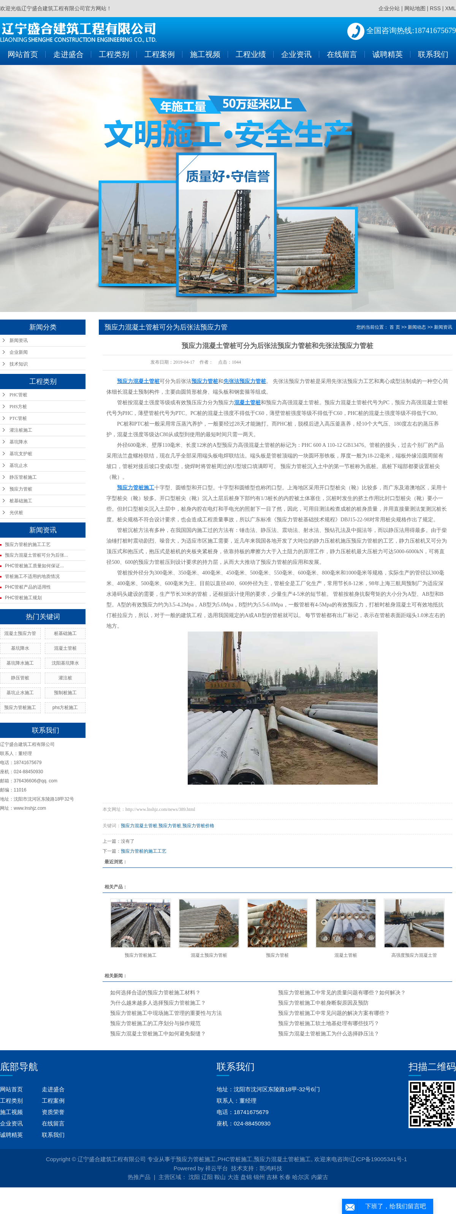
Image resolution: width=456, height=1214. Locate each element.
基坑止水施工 (20, 692)
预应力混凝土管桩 (139, 825)
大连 (233, 1177)
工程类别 (114, 54)
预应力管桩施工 (20, 707)
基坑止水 (19, 465)
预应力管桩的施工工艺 (28, 544)
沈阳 (194, 1177)
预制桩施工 (65, 692)
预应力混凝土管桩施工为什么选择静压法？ (328, 1034)
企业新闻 (19, 352)
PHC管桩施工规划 (23, 597)
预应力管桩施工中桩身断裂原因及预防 (323, 1003)
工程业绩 (251, 54)
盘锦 (246, 1177)
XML (450, 8)
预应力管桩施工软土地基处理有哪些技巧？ (328, 1023)
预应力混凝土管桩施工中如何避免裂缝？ (158, 1034)
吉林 (272, 1177)
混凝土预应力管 (20, 633)
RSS (435, 8)
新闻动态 (417, 327)
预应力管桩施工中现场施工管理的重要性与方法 (166, 1013)
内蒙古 (319, 1177)
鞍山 (220, 1177)
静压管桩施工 (23, 477)
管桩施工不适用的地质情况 (32, 576)
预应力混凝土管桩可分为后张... (36, 555)
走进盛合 (68, 54)
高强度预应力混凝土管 (414, 955)
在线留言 (342, 54)
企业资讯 (296, 54)
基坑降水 (19, 442)
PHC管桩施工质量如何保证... (34, 565)
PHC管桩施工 (235, 1159)
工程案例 (159, 54)
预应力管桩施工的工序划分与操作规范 (155, 1023)
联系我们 (433, 54)
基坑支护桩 (21, 453)
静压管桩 (20, 678)
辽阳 (207, 1177)
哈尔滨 (300, 1177)
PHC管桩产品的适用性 (28, 587)
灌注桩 (65, 678)
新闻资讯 (19, 340)
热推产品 (139, 1177)
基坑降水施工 (20, 663)
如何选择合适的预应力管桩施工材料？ (155, 993)
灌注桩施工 (21, 430)
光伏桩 (16, 512)
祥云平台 (216, 1168)
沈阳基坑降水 (65, 663)
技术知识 (19, 364)
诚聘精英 (387, 54)
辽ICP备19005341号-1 (378, 1159)
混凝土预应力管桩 (209, 955)
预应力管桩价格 (198, 825)
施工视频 (205, 54)
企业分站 (389, 8)
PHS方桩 (18, 406)
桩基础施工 (21, 500)
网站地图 (415, 8)
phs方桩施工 (65, 707)
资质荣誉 (53, 1112)
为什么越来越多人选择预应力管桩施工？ (158, 1003)
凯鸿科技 (271, 1168)
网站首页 (23, 54)
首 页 (395, 327)
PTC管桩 (18, 418)
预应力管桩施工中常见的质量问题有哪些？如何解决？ (342, 993)
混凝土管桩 (65, 648)
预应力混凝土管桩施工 (282, 1159)
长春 (285, 1177)
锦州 (259, 1177)
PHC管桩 (18, 394)
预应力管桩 (21, 489)
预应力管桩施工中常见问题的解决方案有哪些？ (334, 1013)
